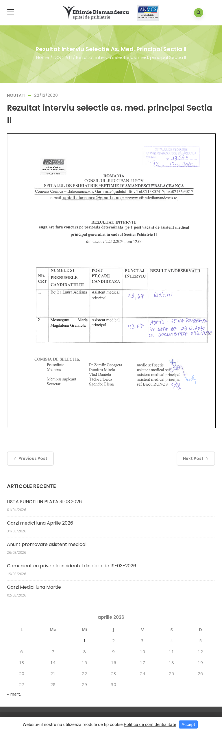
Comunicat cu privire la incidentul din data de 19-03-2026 (71, 565)
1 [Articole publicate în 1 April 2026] (84, 640)
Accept (188, 724)
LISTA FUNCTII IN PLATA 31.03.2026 (44, 501)
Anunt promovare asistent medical (46, 544)
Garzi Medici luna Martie (34, 587)
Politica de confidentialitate (150, 724)
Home (42, 57)
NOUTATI (62, 57)
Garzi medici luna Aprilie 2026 (40, 523)
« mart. (14, 694)
